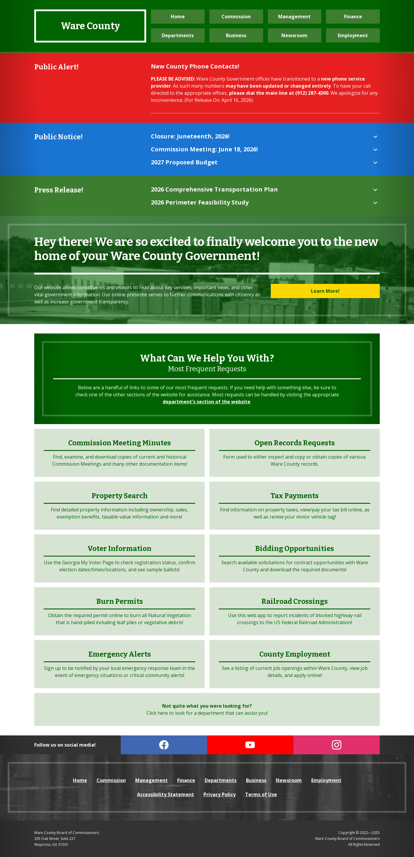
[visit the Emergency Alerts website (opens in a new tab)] (119, 664)
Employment (326, 780)
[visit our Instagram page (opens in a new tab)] (337, 744)
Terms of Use (261, 794)
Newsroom (294, 35)
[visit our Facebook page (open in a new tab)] (164, 744)
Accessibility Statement (165, 794)
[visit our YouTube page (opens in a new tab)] (250, 744)
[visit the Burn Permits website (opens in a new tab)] (119, 611)
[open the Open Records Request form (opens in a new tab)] (294, 453)
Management (294, 16)
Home (178, 16)
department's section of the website (206, 401)
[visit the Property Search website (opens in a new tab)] (119, 506)
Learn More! (325, 291)
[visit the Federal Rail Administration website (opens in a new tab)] (294, 611)
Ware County (90, 26)
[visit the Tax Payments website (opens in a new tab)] (294, 506)
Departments (178, 35)
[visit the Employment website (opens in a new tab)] (294, 664)
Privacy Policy (219, 794)
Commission (236, 16)
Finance (353, 16)
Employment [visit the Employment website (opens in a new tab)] (353, 35)
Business (236, 35)
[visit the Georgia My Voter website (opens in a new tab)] (119, 558)
